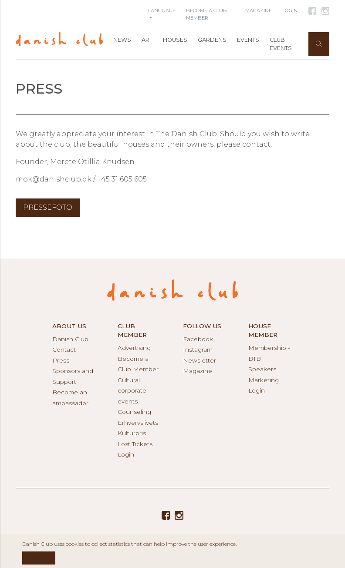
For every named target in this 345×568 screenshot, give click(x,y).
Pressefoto (47, 207)
